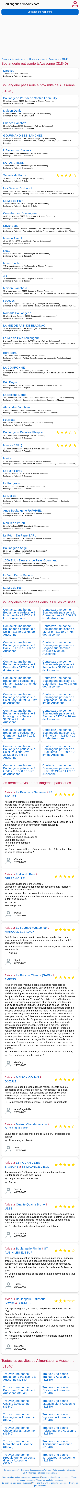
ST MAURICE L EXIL (35, 1166)
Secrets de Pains (14, 175)
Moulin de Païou (14, 523)
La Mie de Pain (13, 201)
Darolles (8, 71)
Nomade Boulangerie (17, 313)
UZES (8, 1208)
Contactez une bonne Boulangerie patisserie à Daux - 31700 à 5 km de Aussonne (19, 647)
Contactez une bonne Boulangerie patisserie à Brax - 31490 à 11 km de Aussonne (59, 770)
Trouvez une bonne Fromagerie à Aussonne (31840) (19, 1417)
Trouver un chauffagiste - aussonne (55, 1477)
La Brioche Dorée (14, 395)
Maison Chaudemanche (31, 1124)
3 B (5, 275)
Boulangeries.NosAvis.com (21, 4)
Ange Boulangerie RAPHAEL (22, 510)
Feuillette (9, 420)
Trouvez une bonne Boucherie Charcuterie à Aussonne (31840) (19, 1390)
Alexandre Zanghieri (16, 407)
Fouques (9, 300)
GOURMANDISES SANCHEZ (23, 135)
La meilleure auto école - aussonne (16, 1483)
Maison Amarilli (13, 238)
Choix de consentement (47, 1473)
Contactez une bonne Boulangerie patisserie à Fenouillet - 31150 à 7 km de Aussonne (59, 666)
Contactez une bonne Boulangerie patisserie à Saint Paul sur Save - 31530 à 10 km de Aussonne (19, 752)
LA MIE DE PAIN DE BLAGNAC (24, 325)
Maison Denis (12, 110)
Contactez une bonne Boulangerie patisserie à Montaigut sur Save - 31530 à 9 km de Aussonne (19, 716)
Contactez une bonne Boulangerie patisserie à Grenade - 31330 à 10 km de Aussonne (20, 734)
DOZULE (10, 1081)
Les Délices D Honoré (17, 188)
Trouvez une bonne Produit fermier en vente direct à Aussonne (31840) (19, 1459)
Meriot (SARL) (12, 445)
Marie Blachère (13, 263)
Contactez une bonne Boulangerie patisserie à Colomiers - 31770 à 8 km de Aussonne (60, 682)
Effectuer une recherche (40, 12)
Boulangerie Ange (15, 548)
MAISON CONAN (27, 1077)
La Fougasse (11, 483)
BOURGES (25, 1303)
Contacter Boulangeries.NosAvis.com (36, 1470)
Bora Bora (10, 353)
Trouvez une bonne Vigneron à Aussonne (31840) (57, 1417)
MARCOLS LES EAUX (19, 931)
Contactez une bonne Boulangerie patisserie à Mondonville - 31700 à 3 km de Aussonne (19, 614)
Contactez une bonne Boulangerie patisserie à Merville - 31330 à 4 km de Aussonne (59, 630)
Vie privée (71, 1470)
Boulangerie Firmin (28, 1248)
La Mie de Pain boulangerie (21, 338)
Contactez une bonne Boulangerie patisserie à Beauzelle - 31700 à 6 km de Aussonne (20, 666)
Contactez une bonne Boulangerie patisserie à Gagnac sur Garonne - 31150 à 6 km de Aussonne (59, 648)
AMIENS (10, 979)
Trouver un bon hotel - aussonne (49, 1480)
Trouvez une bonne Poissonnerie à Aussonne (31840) (59, 1430)
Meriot (7, 458)
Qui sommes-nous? (11, 1470)
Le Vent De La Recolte (18, 575)
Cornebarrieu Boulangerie (20, 213)
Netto (6, 251)
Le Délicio (9, 496)
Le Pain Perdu (12, 471)
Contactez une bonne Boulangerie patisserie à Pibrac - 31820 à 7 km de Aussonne (20, 682)
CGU (25, 1473)
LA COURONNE (14, 367)
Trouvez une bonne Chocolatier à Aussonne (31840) (19, 1430)
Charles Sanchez (14, 123)
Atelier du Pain (25, 874)
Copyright (32, 1473)
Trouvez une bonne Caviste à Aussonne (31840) (16, 1403)
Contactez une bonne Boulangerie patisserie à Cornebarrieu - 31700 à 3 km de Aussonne (59, 614)
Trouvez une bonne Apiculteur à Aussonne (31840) (57, 1444)
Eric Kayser (11, 382)
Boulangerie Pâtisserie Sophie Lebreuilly (30, 98)
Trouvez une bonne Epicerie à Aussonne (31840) (56, 1390)
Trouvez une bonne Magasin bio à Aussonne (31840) (59, 1403)
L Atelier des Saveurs (17, 150)
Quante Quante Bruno (30, 1204)
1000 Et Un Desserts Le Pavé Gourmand (30, 560)
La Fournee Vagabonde (31, 927)
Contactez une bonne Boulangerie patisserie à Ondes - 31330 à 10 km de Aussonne (19, 770)
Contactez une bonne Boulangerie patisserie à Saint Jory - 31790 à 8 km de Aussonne (20, 698)
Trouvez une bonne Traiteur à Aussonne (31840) (56, 1376)
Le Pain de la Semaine (31, 792)
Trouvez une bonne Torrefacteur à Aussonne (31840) (59, 1457)
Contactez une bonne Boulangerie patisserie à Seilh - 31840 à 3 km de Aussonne (19, 630)
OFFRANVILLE (15, 878)
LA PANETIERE (13, 163)
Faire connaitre (59, 1470)
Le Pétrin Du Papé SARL (19, 535)
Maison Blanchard (15, 288)
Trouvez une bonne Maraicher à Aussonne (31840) (18, 1444)
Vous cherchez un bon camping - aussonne (50, 1483)
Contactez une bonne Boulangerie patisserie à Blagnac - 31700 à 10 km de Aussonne (59, 715)
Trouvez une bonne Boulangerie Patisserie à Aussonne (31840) (19, 1376)
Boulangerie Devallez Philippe (23, 432)
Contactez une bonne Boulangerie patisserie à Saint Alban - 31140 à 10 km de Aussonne (59, 734)
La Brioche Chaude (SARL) (34, 975)
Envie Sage (11, 226)
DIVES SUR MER (16, 1128)
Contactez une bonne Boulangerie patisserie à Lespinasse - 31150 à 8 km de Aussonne (59, 698)
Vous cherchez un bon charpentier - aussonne (21, 1477)
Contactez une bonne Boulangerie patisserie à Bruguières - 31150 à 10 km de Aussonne (59, 750)
